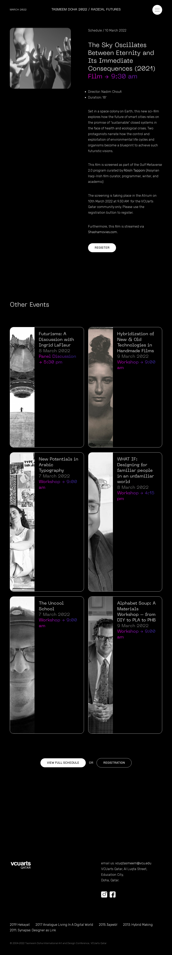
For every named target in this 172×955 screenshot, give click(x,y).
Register (102, 247)
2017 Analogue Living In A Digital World (64, 925)
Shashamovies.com (102, 232)
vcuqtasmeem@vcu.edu (133, 863)
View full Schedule (63, 763)
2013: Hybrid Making (138, 925)
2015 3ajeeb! (108, 925)
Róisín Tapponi (134, 170)
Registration (114, 763)
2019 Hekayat (20, 925)
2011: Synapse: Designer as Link (33, 930)
